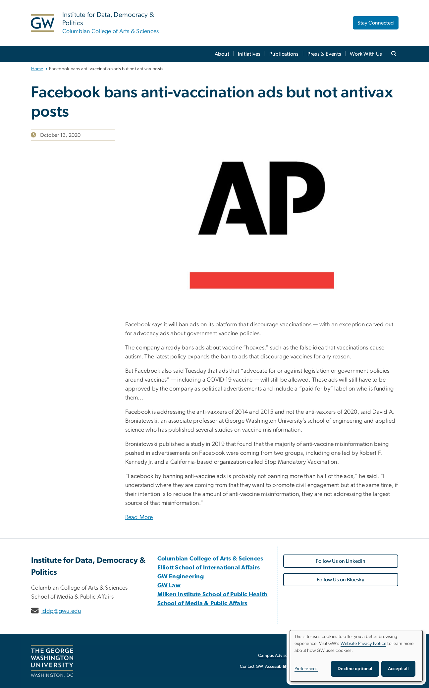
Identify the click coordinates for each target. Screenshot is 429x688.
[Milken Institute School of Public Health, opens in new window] (212, 595)
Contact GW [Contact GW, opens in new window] (251, 666)
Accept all (398, 668)
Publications (284, 54)
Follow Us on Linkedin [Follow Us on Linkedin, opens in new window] (340, 561)
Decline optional (355, 668)
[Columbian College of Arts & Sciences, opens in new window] (210, 559)
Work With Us (366, 54)
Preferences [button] (306, 668)
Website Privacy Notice (364, 643)
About (222, 54)
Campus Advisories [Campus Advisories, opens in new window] (276, 656)
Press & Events (324, 54)
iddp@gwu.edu (61, 611)
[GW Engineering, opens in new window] (180, 577)
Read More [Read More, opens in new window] (139, 517)
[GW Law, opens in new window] (169, 586)
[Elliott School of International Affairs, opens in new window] (208, 568)
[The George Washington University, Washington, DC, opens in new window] (52, 661)
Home (37, 69)
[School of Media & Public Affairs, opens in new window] (202, 604)
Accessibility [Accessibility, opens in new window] (276, 666)
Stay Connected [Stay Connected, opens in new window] (375, 23)
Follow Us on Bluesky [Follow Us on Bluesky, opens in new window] (340, 579)
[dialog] (356, 655)
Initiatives (249, 54)
